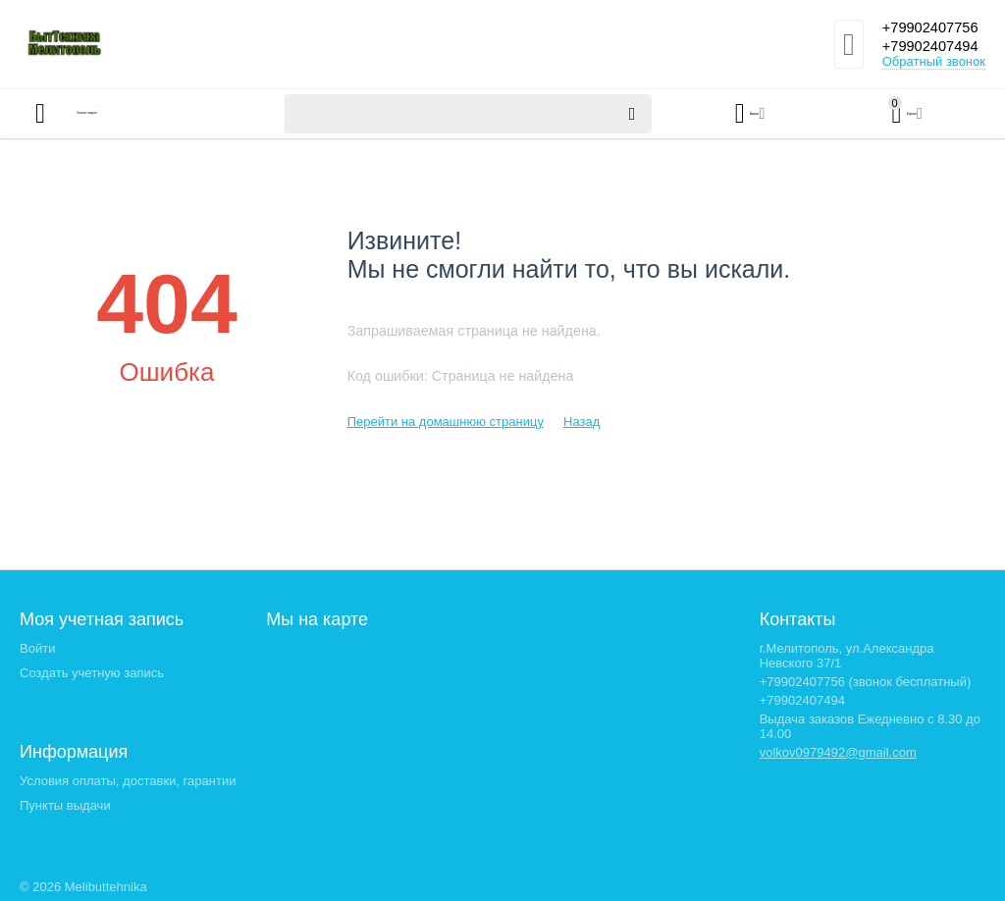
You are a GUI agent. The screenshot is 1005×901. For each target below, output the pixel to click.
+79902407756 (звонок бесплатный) (866, 681)
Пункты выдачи (65, 805)
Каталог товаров (136, 114)
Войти (37, 648)
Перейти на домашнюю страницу (445, 421)
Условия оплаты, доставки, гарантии (128, 780)
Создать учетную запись (92, 672)
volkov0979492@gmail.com (838, 752)
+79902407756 (926, 27)
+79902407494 (926, 47)
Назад (581, 421)
